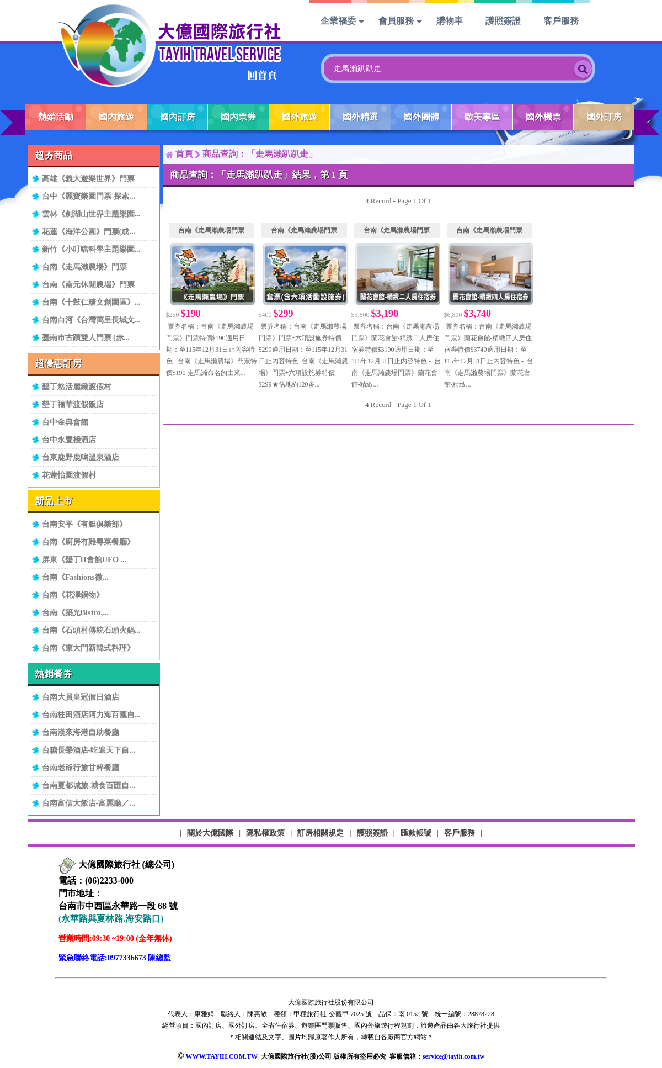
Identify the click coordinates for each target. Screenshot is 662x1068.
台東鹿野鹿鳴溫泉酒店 (80, 457)
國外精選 (360, 116)
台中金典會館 (65, 421)
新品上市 (53, 501)
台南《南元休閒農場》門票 (88, 284)
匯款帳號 (416, 832)
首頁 (184, 153)
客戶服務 (561, 20)
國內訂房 (177, 116)
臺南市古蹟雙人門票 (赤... (86, 337)
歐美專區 (482, 116)
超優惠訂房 (58, 363)
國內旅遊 (116, 116)
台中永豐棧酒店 (69, 439)
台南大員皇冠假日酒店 (80, 696)
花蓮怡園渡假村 (69, 474)
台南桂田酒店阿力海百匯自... (91, 714)
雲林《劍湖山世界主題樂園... (91, 213)
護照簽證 (503, 20)
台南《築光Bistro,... (75, 612)
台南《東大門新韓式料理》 (88, 647)
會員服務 (396, 20)
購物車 (449, 20)
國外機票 (543, 116)
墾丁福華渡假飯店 (73, 404)
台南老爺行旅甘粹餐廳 (80, 767)
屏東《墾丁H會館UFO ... (84, 559)
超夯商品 (53, 155)
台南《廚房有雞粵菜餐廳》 (88, 541)
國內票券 (238, 116)
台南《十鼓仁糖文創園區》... (91, 302)
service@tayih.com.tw (453, 1056)
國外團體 (421, 116)
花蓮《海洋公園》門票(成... (89, 231)
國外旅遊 (299, 116)
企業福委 (338, 20)
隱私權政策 (265, 832)
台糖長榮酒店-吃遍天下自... (89, 750)
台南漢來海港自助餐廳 (80, 732)
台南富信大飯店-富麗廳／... (89, 803)
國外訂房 (604, 116)
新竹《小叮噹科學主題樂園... (91, 249)
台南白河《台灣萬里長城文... (91, 319)
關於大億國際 (210, 832)
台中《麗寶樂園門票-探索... (89, 196)
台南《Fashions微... (75, 577)
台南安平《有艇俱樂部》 (84, 524)
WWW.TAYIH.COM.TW (221, 1056)
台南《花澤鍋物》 (73, 594)
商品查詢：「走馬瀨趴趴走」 (259, 153)
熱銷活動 (55, 116)
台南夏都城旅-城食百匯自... (89, 785)
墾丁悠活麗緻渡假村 (76, 386)
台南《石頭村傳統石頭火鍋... (91, 630)
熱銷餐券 (53, 674)
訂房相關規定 (320, 832)
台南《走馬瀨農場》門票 (84, 266)
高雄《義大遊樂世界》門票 (88, 178)
